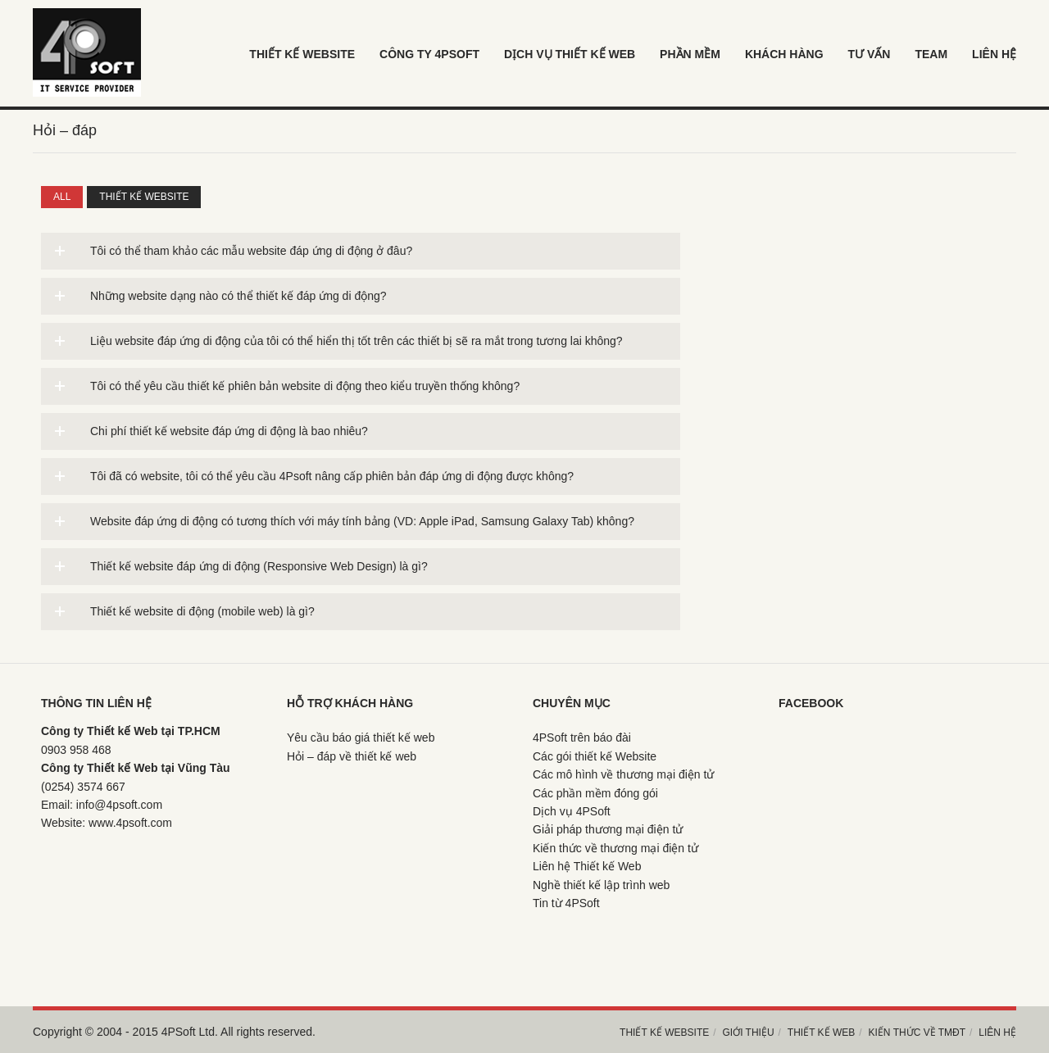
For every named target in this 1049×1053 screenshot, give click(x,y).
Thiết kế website (143, 196)
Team (931, 54)
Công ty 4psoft (429, 54)
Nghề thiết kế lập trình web (601, 885)
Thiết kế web (821, 1032)
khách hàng (784, 54)
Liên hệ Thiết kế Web (587, 866)
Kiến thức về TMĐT (917, 1032)
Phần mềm (690, 54)
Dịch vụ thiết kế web (569, 54)
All (61, 196)
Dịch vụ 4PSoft (572, 811)
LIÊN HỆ (994, 54)
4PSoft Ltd (188, 1031)
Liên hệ (997, 1032)
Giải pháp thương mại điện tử (608, 829)
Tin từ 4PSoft (566, 903)
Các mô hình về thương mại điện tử (623, 774)
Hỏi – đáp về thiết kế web (351, 756)
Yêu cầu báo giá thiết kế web (360, 737)
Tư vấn (869, 54)
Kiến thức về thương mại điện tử (615, 848)
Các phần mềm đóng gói (595, 793)
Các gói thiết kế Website (594, 756)
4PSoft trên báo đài (582, 737)
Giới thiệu (748, 1032)
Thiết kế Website (302, 54)
